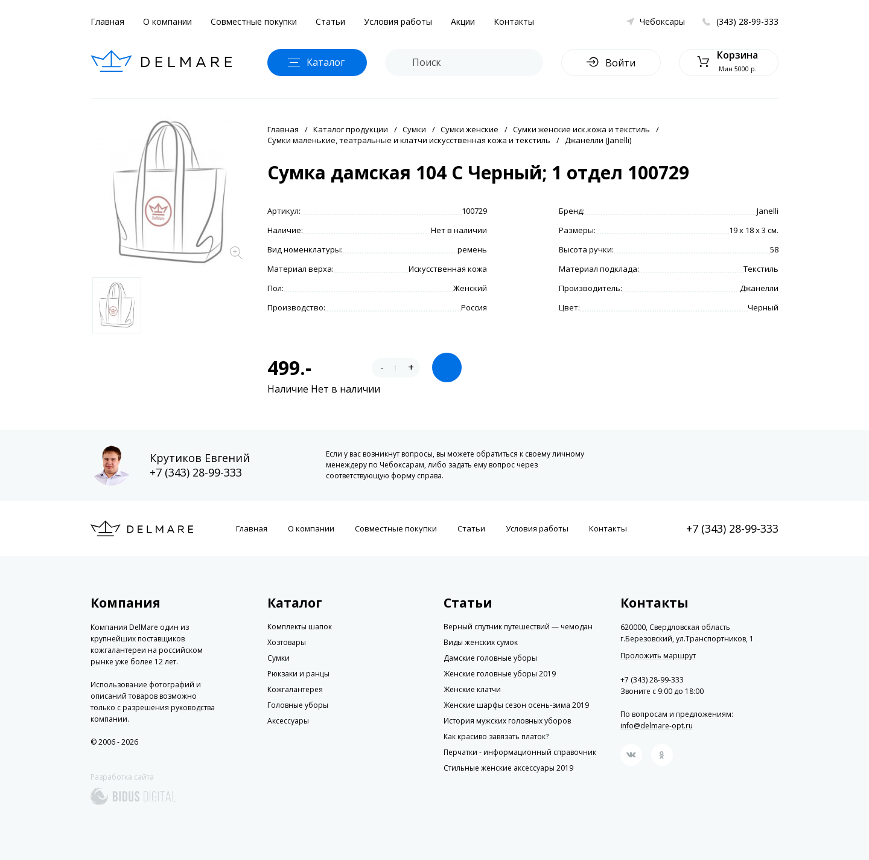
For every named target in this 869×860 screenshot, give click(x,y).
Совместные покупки (254, 21)
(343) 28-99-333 (747, 21)
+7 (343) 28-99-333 (196, 472)
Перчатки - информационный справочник (520, 752)
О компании (167, 21)
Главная (107, 21)
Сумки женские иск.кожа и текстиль (581, 129)
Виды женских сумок (481, 642)
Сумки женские (469, 129)
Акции (463, 21)
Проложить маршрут (658, 656)
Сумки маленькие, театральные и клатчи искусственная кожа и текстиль (408, 140)
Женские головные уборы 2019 (500, 674)
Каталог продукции (350, 129)
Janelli (767, 210)
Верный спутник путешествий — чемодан (518, 626)
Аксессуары (288, 721)
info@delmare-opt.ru (656, 725)
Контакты (514, 21)
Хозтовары (286, 642)
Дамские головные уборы (490, 658)
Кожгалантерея (295, 689)
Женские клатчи (472, 689)
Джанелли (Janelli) (598, 140)
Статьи (330, 21)
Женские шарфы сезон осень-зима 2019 (516, 705)
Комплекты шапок (299, 626)
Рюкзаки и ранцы (298, 674)
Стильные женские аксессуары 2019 (508, 768)
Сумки (414, 129)
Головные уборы (297, 705)
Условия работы (398, 21)
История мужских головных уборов (507, 721)
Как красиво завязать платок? (496, 736)
